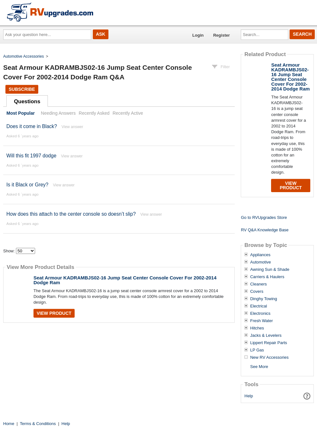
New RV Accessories (269, 357)
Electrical (258, 306)
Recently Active (128, 113)
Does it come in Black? (31, 126)
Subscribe (22, 89)
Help (249, 395)
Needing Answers (58, 113)
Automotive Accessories (23, 56)
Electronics (260, 313)
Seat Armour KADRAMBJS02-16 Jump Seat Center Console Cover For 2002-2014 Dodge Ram (125, 280)
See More (259, 366)
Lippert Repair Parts (268, 343)
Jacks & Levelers (265, 335)
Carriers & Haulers (267, 277)
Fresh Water (261, 321)
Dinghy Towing (263, 299)
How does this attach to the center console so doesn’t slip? (71, 214)
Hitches (257, 328)
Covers (256, 291)
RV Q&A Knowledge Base (264, 229)
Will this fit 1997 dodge (31, 155)
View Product (54, 313)
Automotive (260, 262)
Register (221, 35)
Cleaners (258, 284)
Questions (27, 101)
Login (197, 35)
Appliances (260, 255)
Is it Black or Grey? (27, 184)
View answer (72, 127)
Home (8, 423)
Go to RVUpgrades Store (264, 217)
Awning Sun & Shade (269, 269)
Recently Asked (94, 113)
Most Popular (20, 113)
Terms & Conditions (38, 423)
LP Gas (257, 350)
